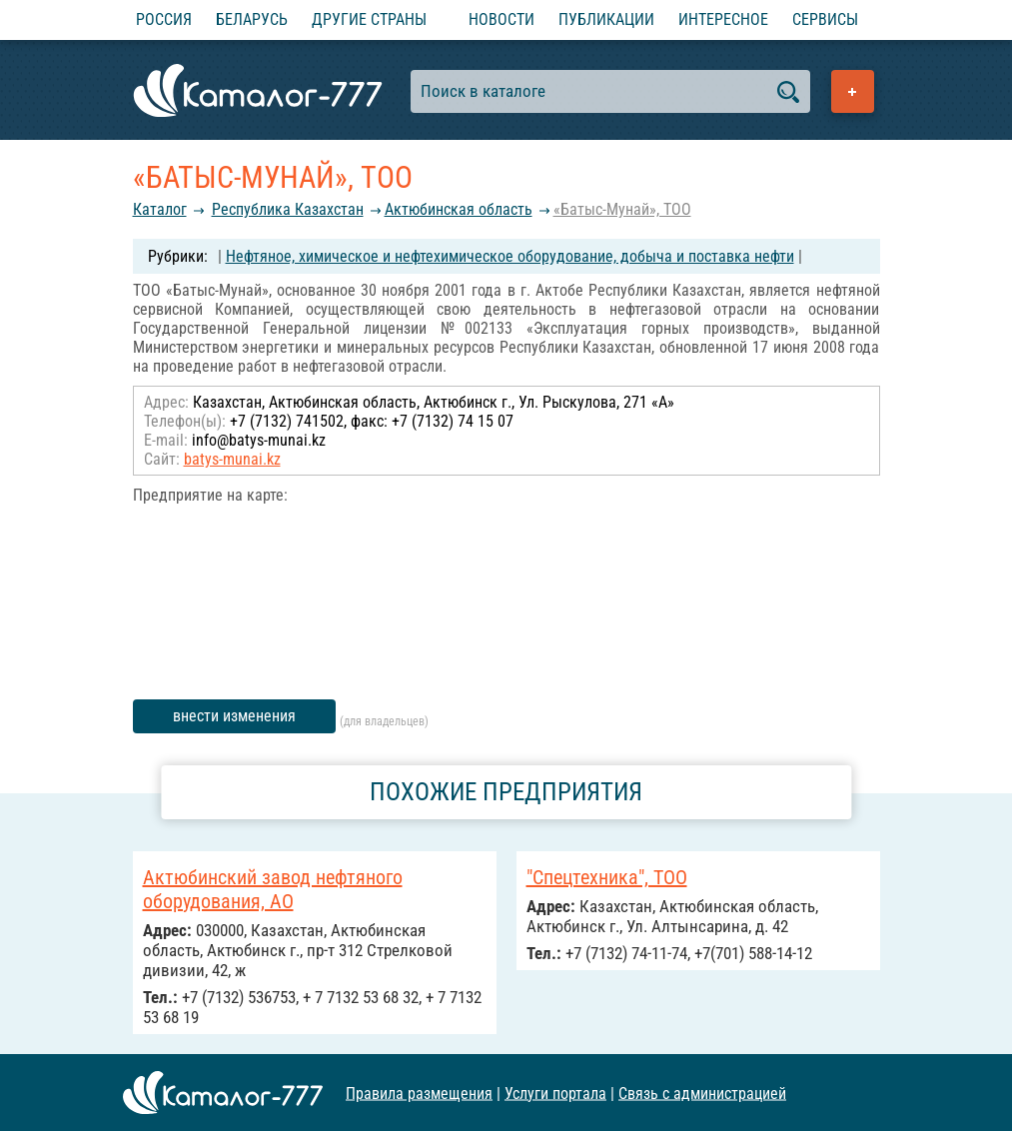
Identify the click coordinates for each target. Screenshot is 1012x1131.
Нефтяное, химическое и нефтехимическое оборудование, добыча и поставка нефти (510, 256)
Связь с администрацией (702, 1092)
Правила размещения (419, 1092)
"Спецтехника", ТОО (606, 877)
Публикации (606, 19)
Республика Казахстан (288, 209)
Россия (164, 19)
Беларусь (252, 19)
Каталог (160, 209)
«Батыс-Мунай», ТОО (622, 209)
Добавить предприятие (852, 91)
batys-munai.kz (232, 459)
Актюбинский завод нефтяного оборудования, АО (273, 889)
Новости (501, 19)
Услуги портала (555, 1092)
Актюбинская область (458, 209)
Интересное (723, 19)
